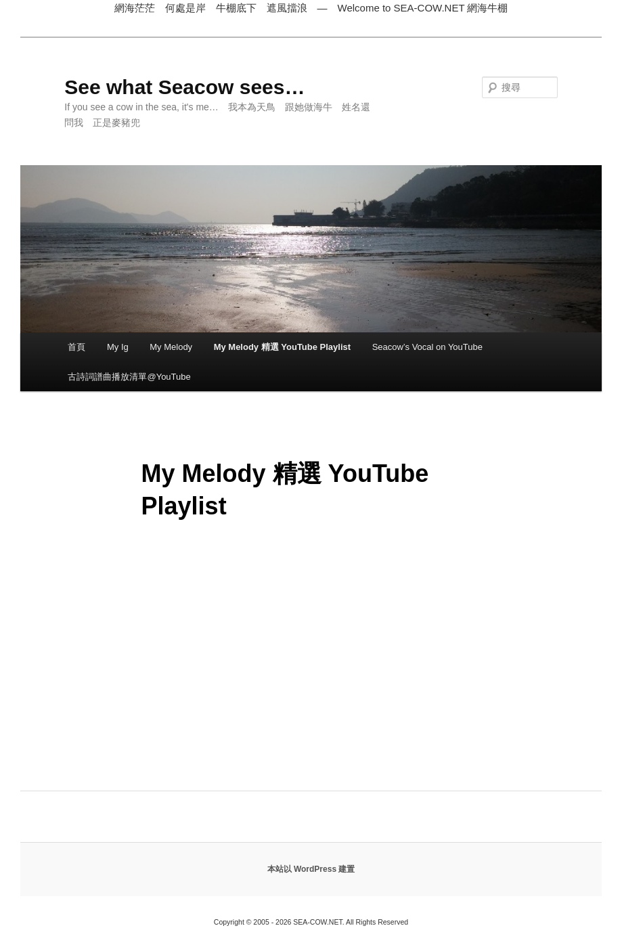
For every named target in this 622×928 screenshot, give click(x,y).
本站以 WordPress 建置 (311, 869)
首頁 (76, 347)
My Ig (118, 347)
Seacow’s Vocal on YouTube (427, 347)
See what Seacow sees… (184, 87)
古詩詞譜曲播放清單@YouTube (129, 377)
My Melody (171, 347)
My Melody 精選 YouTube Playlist (282, 347)
